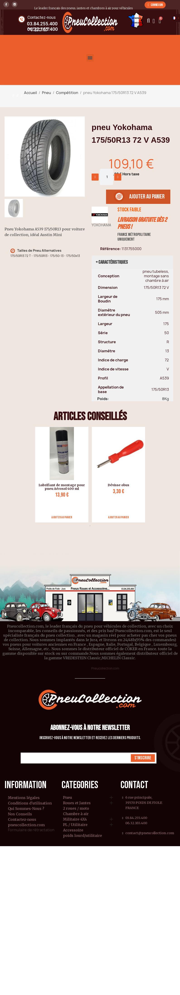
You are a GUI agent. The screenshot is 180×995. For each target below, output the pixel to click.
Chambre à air (76, 814)
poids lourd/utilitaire (82, 836)
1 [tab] (90, 526)
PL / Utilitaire (75, 825)
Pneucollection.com (105, 668)
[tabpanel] (60, 474)
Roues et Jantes (77, 803)
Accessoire (73, 830)
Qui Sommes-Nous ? (26, 808)
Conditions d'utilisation (30, 803)
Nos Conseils (20, 814)
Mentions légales (24, 797)
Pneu (67, 798)
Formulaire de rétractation (31, 829)
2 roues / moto (76, 809)
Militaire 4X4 (75, 819)
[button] (155, 4)
